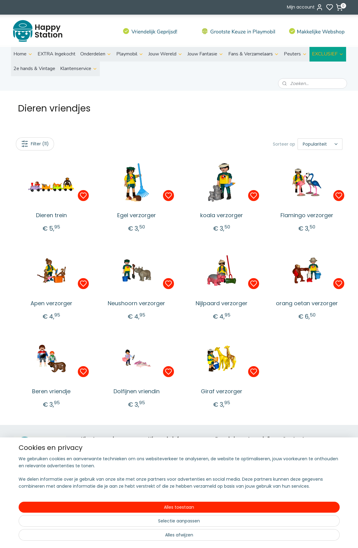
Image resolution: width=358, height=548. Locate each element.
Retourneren (94, 464)
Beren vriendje (51, 391)
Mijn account (305, 7)
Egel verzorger (136, 215)
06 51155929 (302, 478)
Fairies (221, 478)
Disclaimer (92, 471)
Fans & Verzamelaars (253, 54)
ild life (225, 450)
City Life (223, 464)
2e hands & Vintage (34, 68)
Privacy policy (95, 478)
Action (222, 457)
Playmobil (129, 54)
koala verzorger (221, 215)
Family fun (226, 471)
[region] (138, 524)
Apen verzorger (51, 303)
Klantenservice (78, 68)
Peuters (295, 54)
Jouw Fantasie (205, 54)
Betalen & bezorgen (102, 457)
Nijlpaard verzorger (222, 303)
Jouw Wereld (165, 54)
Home (23, 54)
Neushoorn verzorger (136, 303)
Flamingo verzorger (306, 215)
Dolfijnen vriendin (136, 391)
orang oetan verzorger (307, 303)
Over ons (90, 450)
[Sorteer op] (320, 144)
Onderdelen (95, 54)
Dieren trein (51, 215)
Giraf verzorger (221, 391)
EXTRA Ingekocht (56, 54)
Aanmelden (165, 471)
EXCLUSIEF (328, 54)
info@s (289, 471)
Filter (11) (35, 143)
